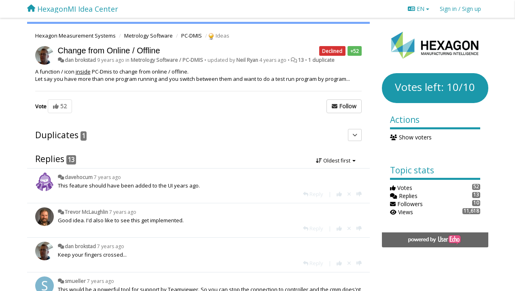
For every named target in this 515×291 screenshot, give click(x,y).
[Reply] (313, 194)
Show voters (411, 137)
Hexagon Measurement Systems (75, 35)
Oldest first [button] (336, 160)
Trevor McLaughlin (86, 212)
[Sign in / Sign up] (460, 9)
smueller (75, 281)
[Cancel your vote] (349, 194)
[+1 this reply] (339, 194)
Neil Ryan (247, 60)
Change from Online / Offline (109, 50)
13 (301, 60)
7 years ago (107, 177)
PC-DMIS (191, 35)
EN (418, 9)
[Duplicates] (355, 135)
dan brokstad (80, 60)
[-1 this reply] (359, 194)
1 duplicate (321, 60)
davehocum (79, 177)
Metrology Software (148, 35)
